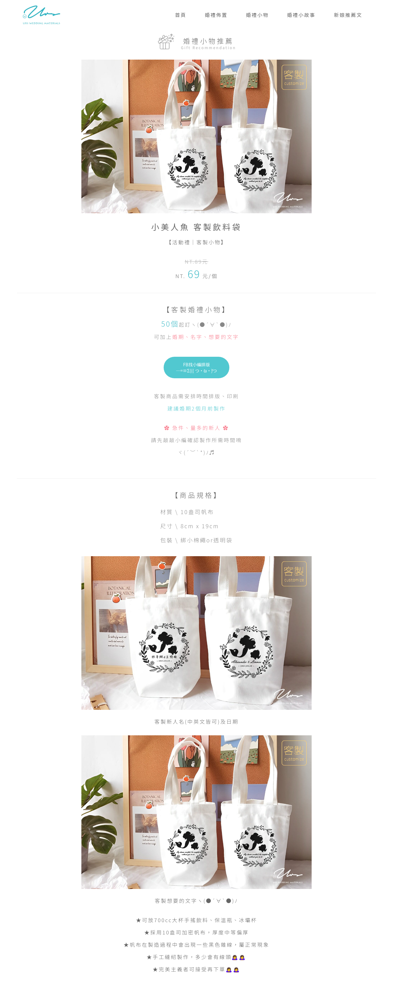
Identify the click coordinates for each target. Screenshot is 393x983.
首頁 (180, 14)
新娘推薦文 (348, 14)
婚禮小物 (257, 14)
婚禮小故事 (301, 14)
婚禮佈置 (216, 14)
